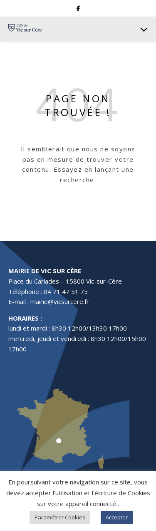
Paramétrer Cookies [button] (60, 517)
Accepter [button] (117, 517)
